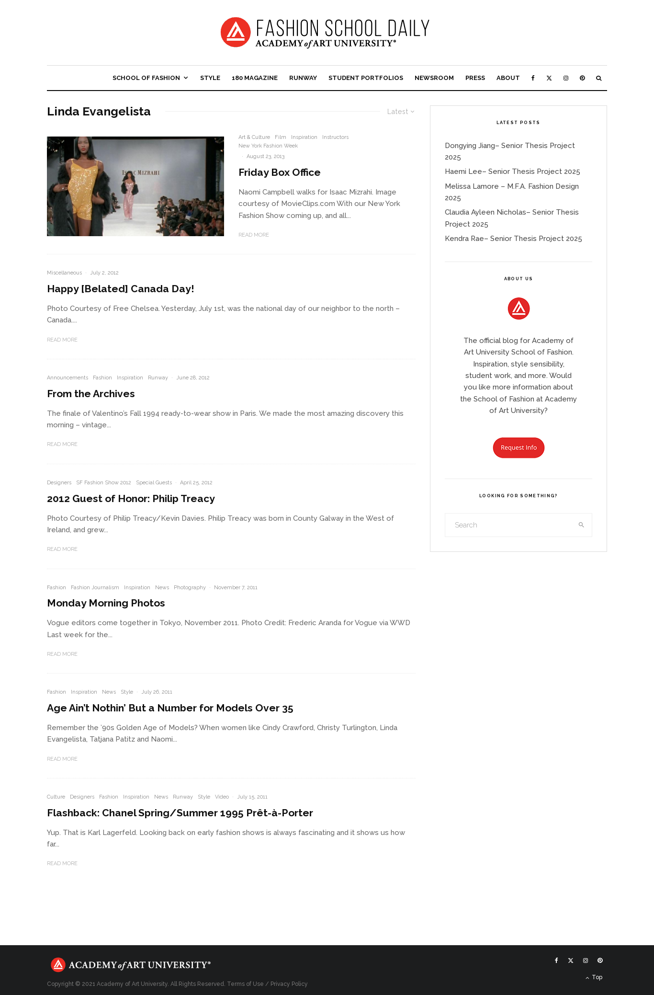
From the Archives (91, 394)
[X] (549, 78)
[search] (582, 525)
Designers (59, 483)
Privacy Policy (289, 984)
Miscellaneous (64, 273)
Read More (253, 235)
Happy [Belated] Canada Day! (120, 289)
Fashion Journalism (95, 587)
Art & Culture (254, 137)
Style (210, 77)
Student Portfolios (365, 77)
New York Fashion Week (268, 146)
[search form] (508, 525)
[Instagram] (566, 78)
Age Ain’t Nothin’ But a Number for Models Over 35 (170, 708)
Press (475, 77)
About (508, 77)
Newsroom (434, 77)
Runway (303, 77)
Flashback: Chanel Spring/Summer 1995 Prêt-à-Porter (180, 813)
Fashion (102, 378)
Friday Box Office (279, 172)
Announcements (67, 378)
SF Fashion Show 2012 (103, 483)
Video (222, 797)
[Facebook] (533, 78)
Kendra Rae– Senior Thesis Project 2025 (513, 238)
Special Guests (154, 483)
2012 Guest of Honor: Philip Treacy (131, 498)
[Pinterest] (582, 78)
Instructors (335, 137)
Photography (190, 587)
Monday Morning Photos (106, 603)
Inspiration (304, 137)
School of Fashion (146, 77)
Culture (56, 797)
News (162, 587)
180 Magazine (255, 77)
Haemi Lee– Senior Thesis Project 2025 (512, 171)
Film (280, 137)
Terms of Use (245, 984)
